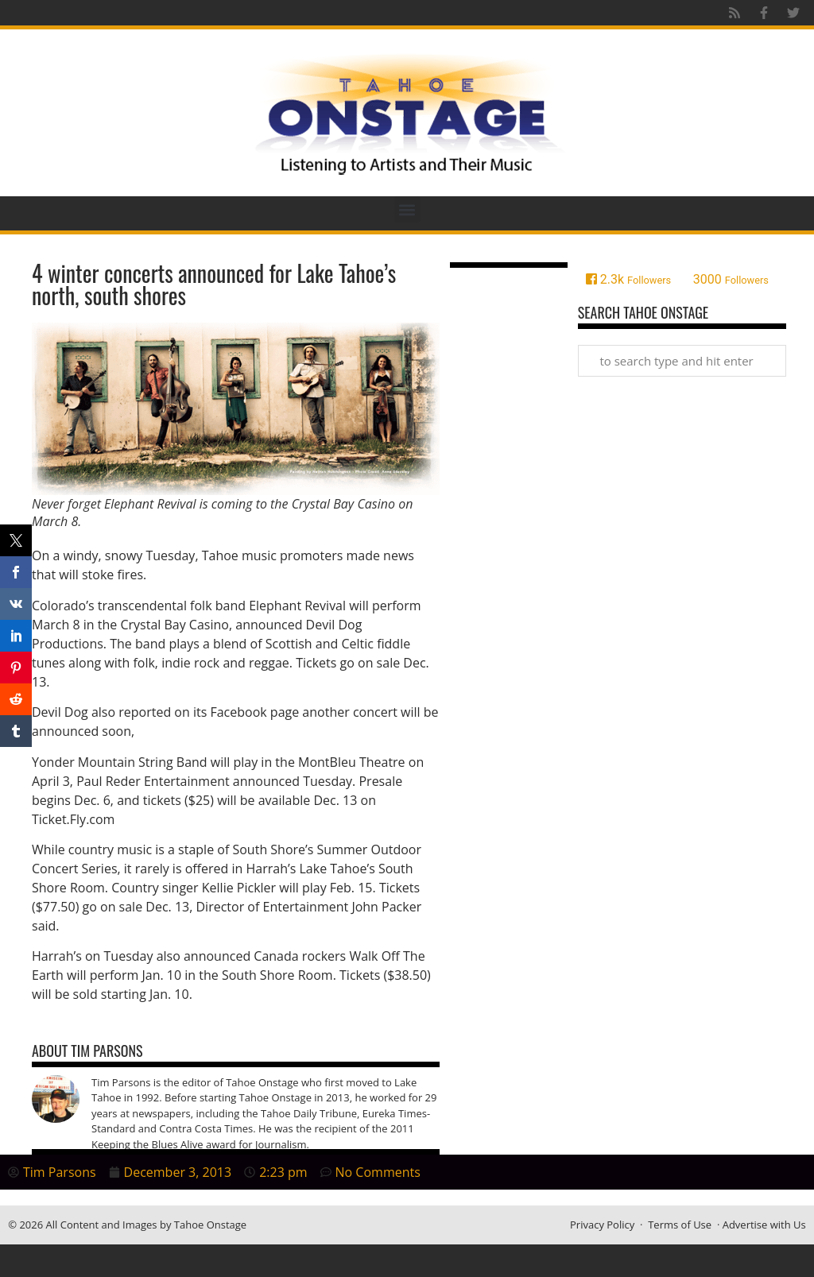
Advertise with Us (764, 1224)
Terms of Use (679, 1224)
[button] (407, 209)
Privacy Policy (602, 1224)
